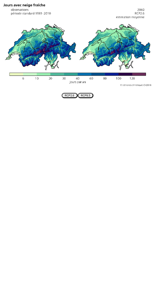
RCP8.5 (86, 95)
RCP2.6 (69, 95)
